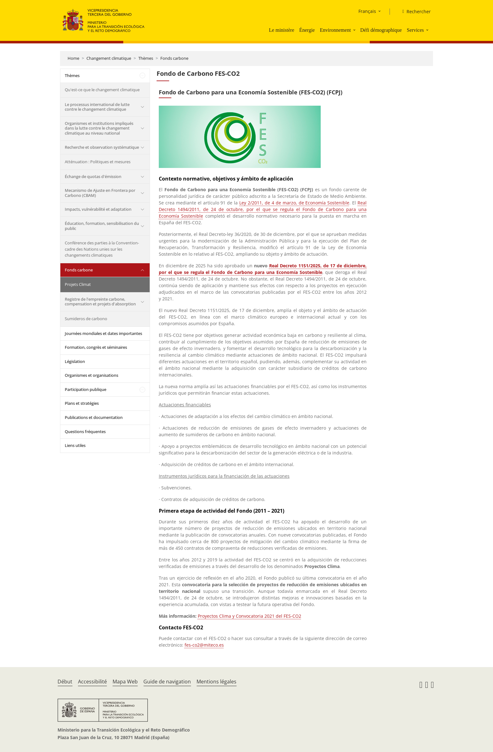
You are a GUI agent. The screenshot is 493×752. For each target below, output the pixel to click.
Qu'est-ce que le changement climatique (102, 89)
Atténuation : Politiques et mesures (97, 161)
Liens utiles (75, 445)
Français (367, 11)
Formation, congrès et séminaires (96, 347)
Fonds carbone (174, 58)
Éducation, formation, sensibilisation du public (102, 225)
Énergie (307, 30)
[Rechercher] (414, 11)
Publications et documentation (94, 417)
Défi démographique (381, 30)
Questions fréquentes (85, 431)
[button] (355, 30)
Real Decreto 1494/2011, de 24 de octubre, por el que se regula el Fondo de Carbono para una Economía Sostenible (263, 209)
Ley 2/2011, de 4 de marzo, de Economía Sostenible (294, 203)
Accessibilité (92, 681)
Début (65, 681)
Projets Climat (78, 284)
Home (73, 58)
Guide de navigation (167, 681)
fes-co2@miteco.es (204, 645)
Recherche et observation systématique (102, 147)
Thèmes (145, 58)
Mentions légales (216, 681)
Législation (75, 361)
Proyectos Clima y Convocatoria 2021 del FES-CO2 (249, 616)
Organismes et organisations (91, 375)
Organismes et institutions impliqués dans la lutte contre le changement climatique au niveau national (99, 128)
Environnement (335, 30)
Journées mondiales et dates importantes (103, 333)
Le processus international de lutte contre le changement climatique (97, 107)
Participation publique (85, 389)
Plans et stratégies (82, 403)
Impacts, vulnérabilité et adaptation (98, 209)
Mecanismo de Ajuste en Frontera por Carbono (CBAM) (100, 192)
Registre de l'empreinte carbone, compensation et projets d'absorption (100, 301)
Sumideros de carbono (86, 318)
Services (415, 30)
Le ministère (281, 30)
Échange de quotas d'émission (93, 176)
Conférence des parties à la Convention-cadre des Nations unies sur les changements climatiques (102, 249)
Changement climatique (108, 58)
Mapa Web (125, 681)
